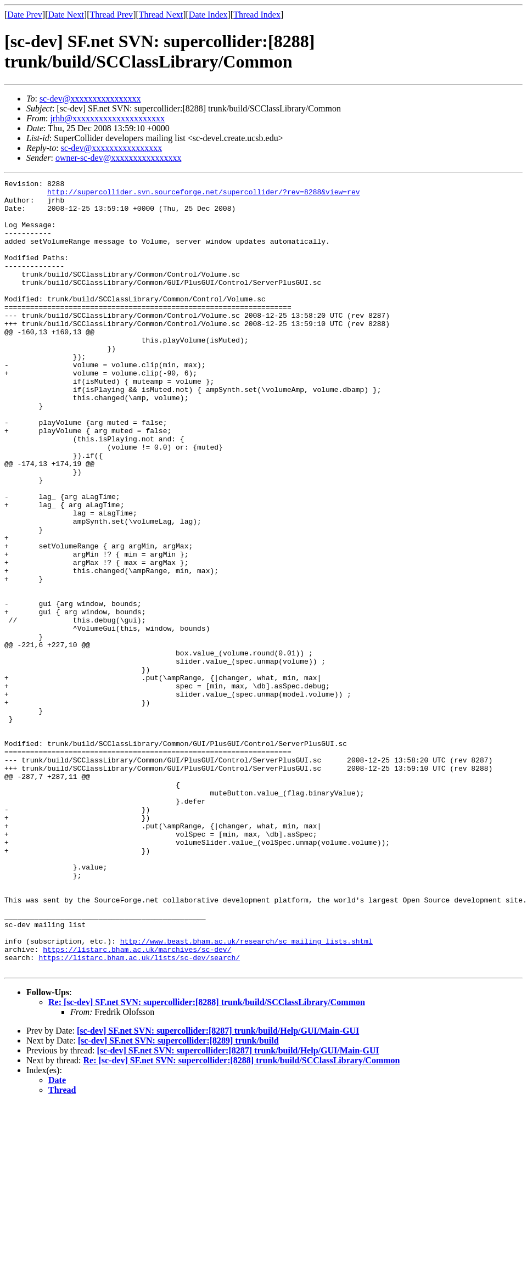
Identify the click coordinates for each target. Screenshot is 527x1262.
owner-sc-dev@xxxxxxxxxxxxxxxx (118, 157)
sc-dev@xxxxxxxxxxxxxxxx (90, 98)
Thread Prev (111, 14)
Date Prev (24, 14)
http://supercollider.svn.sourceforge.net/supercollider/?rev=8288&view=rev (203, 195)
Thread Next (161, 14)
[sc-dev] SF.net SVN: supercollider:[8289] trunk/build (178, 1198)
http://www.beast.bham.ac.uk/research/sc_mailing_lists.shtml (246, 1094)
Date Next (66, 14)
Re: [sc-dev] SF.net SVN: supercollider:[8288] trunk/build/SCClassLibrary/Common (206, 1160)
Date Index (208, 14)
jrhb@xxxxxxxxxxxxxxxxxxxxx (107, 118)
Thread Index (257, 14)
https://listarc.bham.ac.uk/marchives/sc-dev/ (137, 1104)
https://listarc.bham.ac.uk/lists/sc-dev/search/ (139, 1114)
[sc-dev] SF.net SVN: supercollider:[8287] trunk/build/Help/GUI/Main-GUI (218, 1188)
